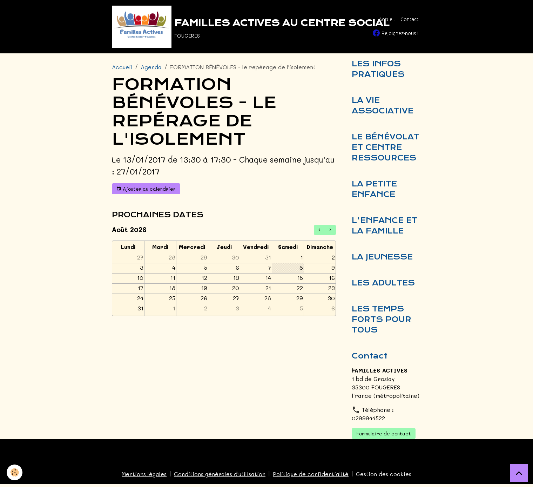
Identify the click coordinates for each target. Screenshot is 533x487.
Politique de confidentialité (311, 477)
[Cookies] (15, 472)
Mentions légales (143, 477)
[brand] (224, 27)
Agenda (151, 67)
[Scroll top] (519, 473)
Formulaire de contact (383, 436)
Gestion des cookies (384, 477)
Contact (409, 19)
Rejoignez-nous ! (395, 33)
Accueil (387, 19)
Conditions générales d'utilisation (220, 477)
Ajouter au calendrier (146, 188)
